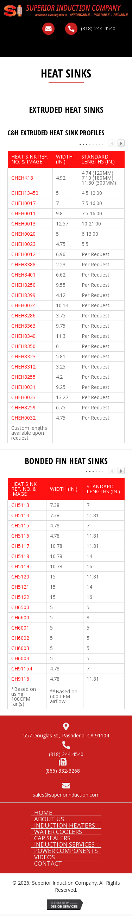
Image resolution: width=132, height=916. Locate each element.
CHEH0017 (23, 203)
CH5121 (20, 586)
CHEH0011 (23, 213)
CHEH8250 (23, 284)
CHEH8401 (23, 274)
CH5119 (20, 566)
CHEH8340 (23, 336)
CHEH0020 (23, 233)
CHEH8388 (23, 264)
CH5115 (20, 525)
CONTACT (48, 863)
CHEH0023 (23, 244)
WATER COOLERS (58, 832)
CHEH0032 (23, 417)
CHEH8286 (23, 315)
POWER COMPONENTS (66, 851)
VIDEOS (44, 857)
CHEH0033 (23, 397)
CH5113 (20, 505)
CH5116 (20, 535)
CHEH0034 (23, 305)
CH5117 (20, 546)
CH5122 (20, 597)
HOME (43, 813)
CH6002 (20, 638)
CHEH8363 (23, 325)
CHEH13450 (24, 193)
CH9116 (20, 678)
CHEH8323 (23, 356)
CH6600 (20, 617)
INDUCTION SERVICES (64, 844)
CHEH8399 (23, 295)
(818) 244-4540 (98, 28)
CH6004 (20, 658)
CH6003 (20, 648)
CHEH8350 (23, 346)
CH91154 (21, 668)
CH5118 (20, 556)
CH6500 (20, 607)
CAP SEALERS (52, 838)
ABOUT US (49, 819)
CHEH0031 (23, 387)
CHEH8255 (23, 376)
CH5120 (20, 576)
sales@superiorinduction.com (66, 794)
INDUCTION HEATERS (64, 825)
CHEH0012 (23, 254)
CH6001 (20, 627)
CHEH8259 (23, 407)
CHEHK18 (22, 177)
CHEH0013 (23, 223)
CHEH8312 (23, 366)
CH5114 (20, 515)
